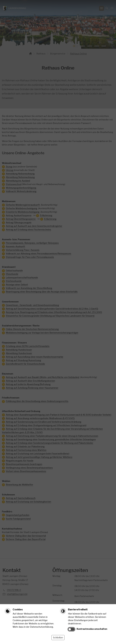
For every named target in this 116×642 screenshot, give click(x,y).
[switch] (71, 629)
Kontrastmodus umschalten (92, 629)
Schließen (58, 637)
